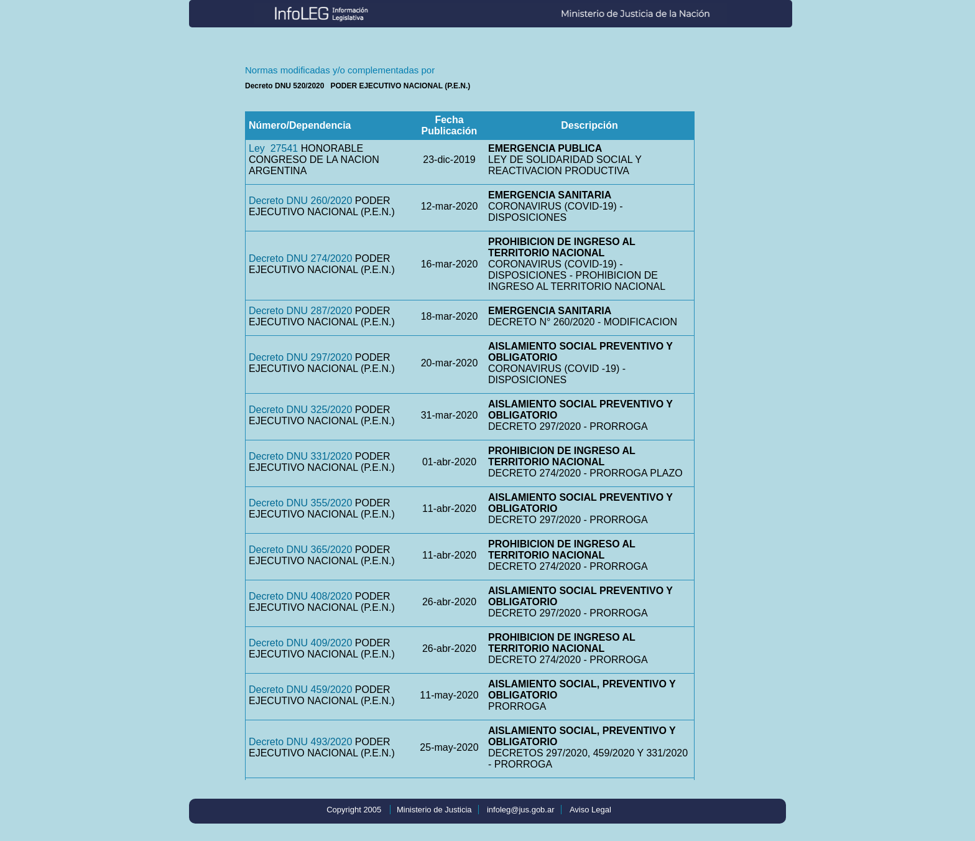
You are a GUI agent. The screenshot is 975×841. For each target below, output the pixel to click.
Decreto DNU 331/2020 (300, 456)
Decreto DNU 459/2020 (300, 689)
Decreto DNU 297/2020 (300, 357)
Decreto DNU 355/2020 (300, 503)
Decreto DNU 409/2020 (300, 643)
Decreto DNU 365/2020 (300, 549)
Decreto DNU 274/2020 (300, 258)
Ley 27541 (273, 148)
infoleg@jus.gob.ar (521, 809)
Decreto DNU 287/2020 (300, 310)
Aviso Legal (590, 809)
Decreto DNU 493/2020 (300, 741)
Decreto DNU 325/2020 (300, 409)
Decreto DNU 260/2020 (300, 200)
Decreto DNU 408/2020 (300, 596)
